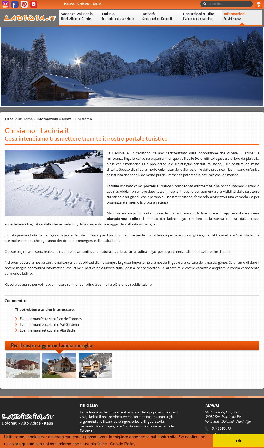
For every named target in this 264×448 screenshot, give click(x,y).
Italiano (69, 4)
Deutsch (83, 4)
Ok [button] (238, 441)
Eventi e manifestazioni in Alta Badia (47, 330)
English (96, 4)
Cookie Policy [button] (122, 444)
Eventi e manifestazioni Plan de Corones (51, 318)
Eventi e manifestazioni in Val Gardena (49, 324)
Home (28, 118)
